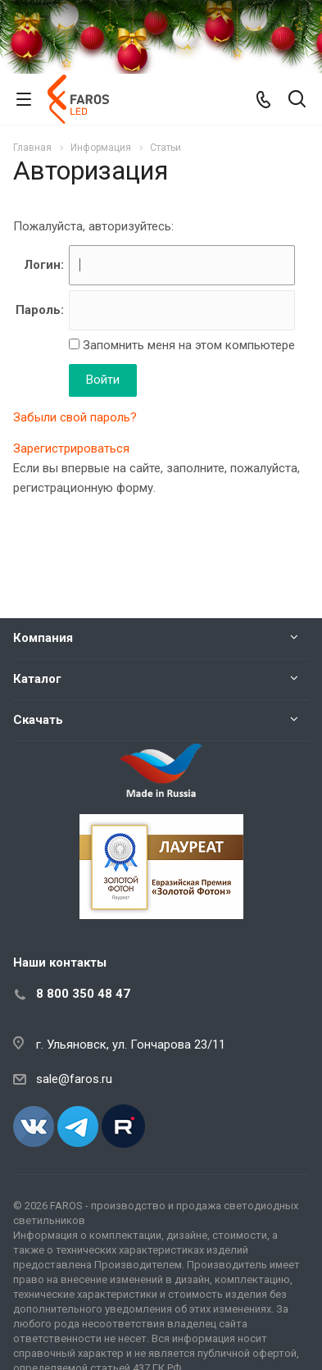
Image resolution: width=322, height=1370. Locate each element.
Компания (43, 637)
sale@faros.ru (74, 1079)
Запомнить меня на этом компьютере (187, 345)
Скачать (38, 719)
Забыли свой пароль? (75, 417)
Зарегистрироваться (71, 448)
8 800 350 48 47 (83, 993)
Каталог (37, 678)
